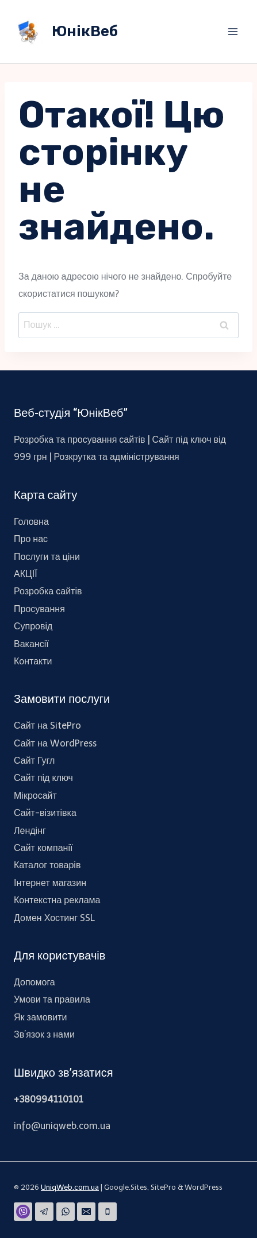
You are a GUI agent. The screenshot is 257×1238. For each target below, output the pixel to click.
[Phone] (107, 1211)
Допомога (34, 982)
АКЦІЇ (25, 573)
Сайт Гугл (34, 760)
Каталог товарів (47, 865)
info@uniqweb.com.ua (62, 1125)
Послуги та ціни (47, 556)
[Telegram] (44, 1211)
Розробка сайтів (48, 591)
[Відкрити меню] (232, 31)
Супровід (33, 626)
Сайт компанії (43, 847)
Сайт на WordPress (55, 743)
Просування (39, 608)
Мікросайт (35, 795)
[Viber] (23, 1211)
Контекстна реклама (57, 900)
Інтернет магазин (50, 882)
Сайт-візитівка (45, 812)
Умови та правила (52, 999)
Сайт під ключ (43, 777)
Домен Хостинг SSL (54, 917)
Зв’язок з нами (44, 1034)
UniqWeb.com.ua (70, 1187)
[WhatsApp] (65, 1211)
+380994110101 (48, 1099)
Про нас (31, 538)
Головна (31, 521)
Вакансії (31, 644)
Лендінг (30, 830)
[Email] (86, 1211)
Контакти (33, 661)
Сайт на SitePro (47, 725)
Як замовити (40, 1017)
